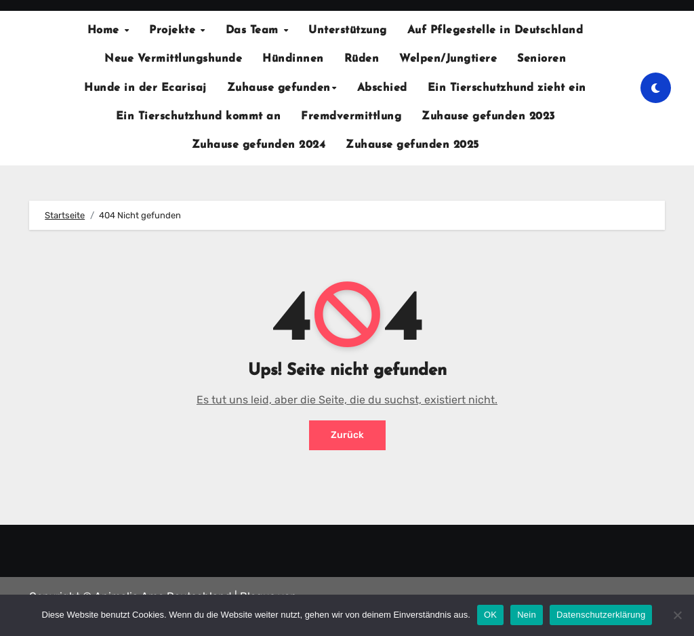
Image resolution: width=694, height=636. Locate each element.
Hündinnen (293, 59)
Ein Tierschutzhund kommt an (198, 116)
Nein (526, 615)
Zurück (347, 435)
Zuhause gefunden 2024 (259, 145)
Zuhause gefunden (279, 88)
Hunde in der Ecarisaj (145, 88)
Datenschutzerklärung (600, 615)
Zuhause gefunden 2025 (412, 145)
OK (490, 615)
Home (105, 30)
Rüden (362, 59)
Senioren (541, 59)
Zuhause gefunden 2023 (488, 116)
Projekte (174, 30)
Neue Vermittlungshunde (173, 59)
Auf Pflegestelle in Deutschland (495, 30)
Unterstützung (347, 30)
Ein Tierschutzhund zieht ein (507, 88)
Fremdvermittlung (351, 116)
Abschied (382, 88)
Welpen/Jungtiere (448, 59)
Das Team (254, 30)
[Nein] (677, 615)
